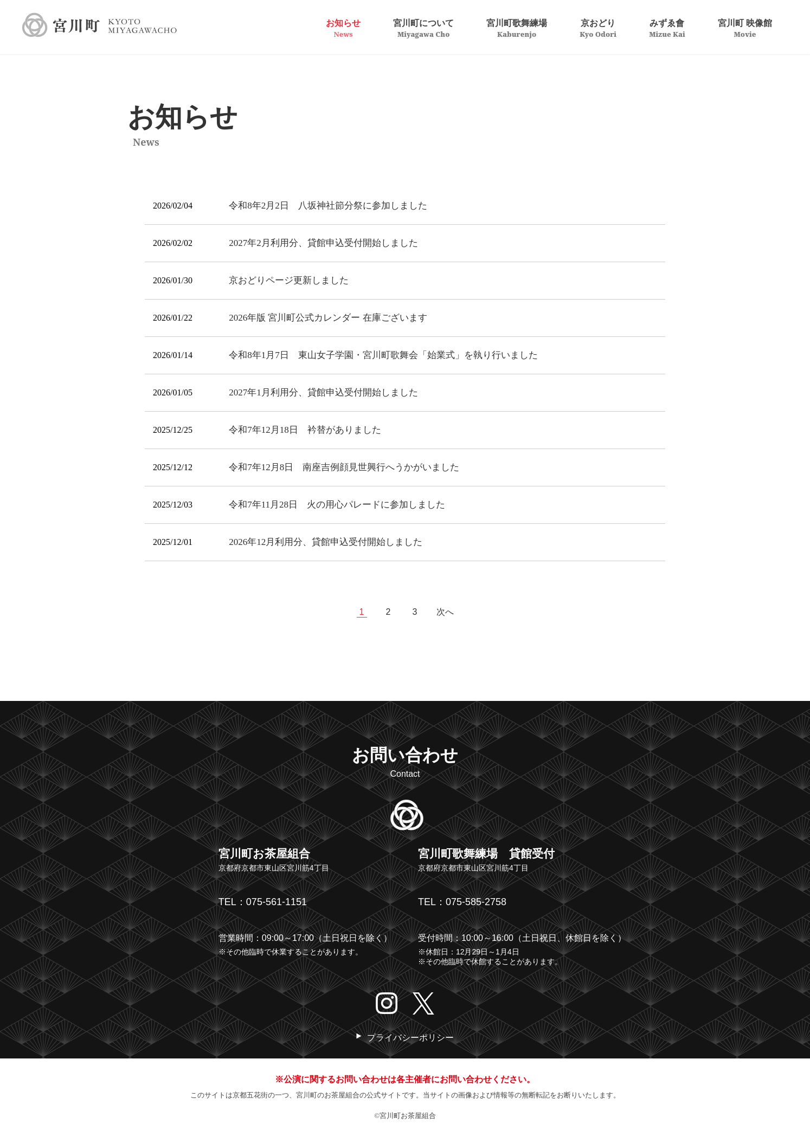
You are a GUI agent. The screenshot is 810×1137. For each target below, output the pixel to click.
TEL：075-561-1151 (262, 901)
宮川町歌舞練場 (516, 27)
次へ (445, 611)
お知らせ (343, 27)
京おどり (598, 27)
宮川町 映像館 (745, 27)
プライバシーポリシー (410, 1037)
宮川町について (423, 27)
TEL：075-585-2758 (462, 901)
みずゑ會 (667, 27)
